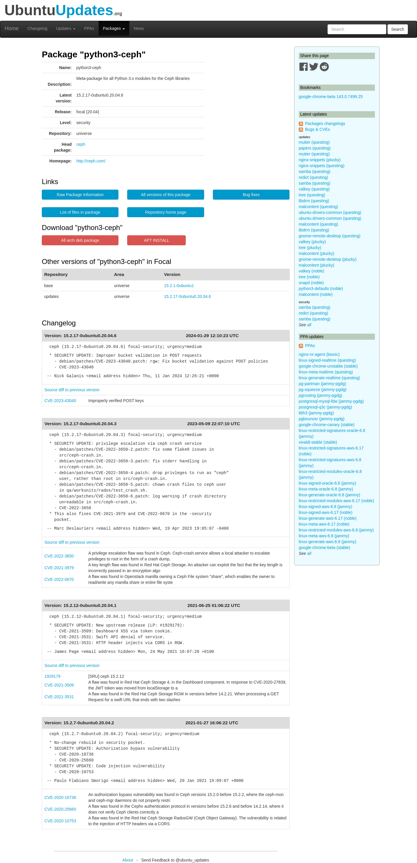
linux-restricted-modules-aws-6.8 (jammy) (336, 530)
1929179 (52, 676)
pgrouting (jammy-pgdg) (320, 395)
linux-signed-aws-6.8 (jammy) (325, 506)
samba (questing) (314, 171)
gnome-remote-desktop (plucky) (328, 259)
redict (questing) (313, 177)
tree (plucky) (310, 247)
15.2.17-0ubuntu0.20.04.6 (187, 296)
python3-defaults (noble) (321, 288)
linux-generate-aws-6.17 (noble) (328, 518)
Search (397, 29)
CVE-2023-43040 (60, 400)
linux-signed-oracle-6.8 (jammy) (327, 483)
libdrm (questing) (314, 200)
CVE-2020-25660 (60, 809)
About (127, 860)
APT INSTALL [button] (156, 240)
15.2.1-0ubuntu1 (179, 285)
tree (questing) (312, 195)
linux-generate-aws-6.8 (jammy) (327, 541)
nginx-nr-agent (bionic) (319, 354)
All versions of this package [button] (166, 194)
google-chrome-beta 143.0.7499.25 (331, 96)
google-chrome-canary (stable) (327, 424)
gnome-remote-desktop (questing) (330, 236)
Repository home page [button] (165, 212)
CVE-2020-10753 (60, 821)
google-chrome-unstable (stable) (328, 366)
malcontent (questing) (318, 206)
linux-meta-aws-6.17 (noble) (324, 524)
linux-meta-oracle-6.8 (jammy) (326, 489)
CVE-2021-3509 (59, 685)
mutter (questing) (314, 142)
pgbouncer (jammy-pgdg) (321, 418)
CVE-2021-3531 (59, 696)
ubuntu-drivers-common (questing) (330, 212)
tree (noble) (309, 276)
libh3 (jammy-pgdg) (316, 413)
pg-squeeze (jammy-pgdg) (323, 389)
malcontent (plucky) (316, 253)
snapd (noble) (311, 282)
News (139, 28)
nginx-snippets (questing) (321, 165)
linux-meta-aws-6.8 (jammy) (324, 535)
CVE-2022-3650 (59, 556)
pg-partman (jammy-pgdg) (322, 383)
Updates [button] (65, 28)
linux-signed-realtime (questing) (327, 360)
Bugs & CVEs (317, 129)
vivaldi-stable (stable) (318, 442)
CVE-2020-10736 (60, 797)
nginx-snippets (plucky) (320, 159)
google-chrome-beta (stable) (324, 547)
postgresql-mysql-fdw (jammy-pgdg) (331, 401)
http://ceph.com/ (91, 161)
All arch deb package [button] (80, 240)
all (309, 324)
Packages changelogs (325, 123)
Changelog (37, 28)
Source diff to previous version (71, 389)
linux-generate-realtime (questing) (329, 377)
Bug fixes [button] (251, 194)
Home (12, 28)
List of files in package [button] (80, 212)
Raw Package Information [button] (80, 194)
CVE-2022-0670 (59, 579)
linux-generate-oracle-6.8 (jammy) (329, 495)
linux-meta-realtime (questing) (326, 372)
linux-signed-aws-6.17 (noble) (326, 512)
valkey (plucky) (312, 241)
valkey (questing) (314, 189)
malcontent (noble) (316, 294)
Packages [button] (114, 28)
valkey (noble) (311, 271)
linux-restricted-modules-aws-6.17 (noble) (336, 500)
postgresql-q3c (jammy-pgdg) (325, 407)
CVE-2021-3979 (59, 567)
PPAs (89, 28)
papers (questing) (315, 148)
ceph (80, 144)
